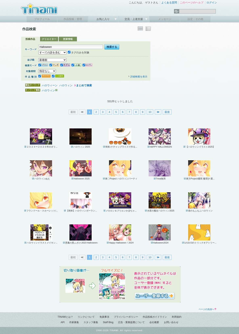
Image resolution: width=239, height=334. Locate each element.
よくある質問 (169, 2)
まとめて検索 (84, 85)
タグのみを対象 (78, 52)
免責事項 (104, 316)
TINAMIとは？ (65, 316)
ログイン (212, 2)
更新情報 (68, 39)
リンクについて (86, 316)
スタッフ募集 (91, 322)
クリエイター (49, 39)
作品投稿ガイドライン (155, 316)
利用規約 (176, 316)
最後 (167, 111)
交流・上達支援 (134, 19)
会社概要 (154, 322)
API (62, 322)
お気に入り (103, 19)
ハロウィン (65, 85)
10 (150, 111)
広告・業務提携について (131, 322)
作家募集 (74, 322)
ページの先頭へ (207, 309)
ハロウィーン (50, 85)
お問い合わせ (171, 322)
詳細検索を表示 (137, 76)
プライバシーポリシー (126, 316)
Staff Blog (108, 322)
